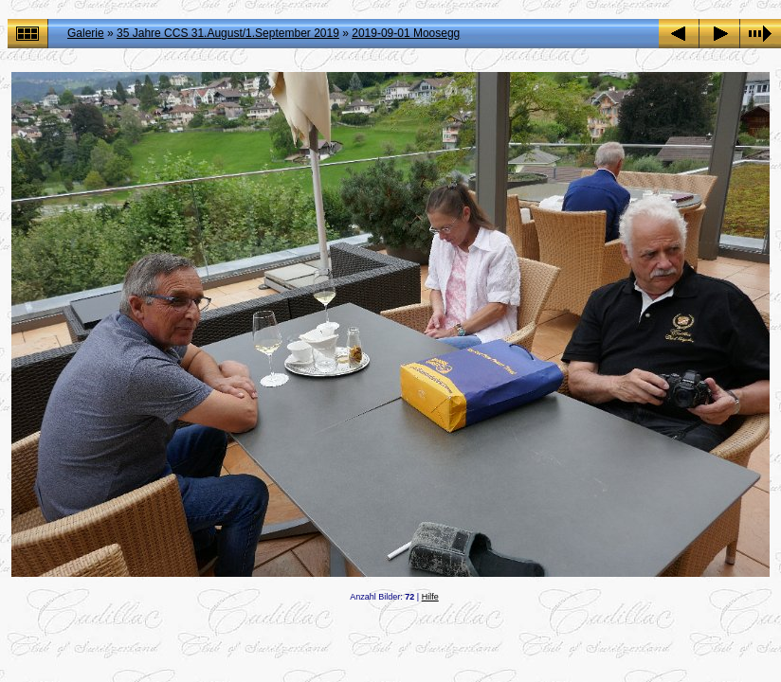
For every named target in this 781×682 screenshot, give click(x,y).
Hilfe (430, 596)
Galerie (85, 33)
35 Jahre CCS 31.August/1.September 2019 (228, 33)
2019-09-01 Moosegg (406, 33)
